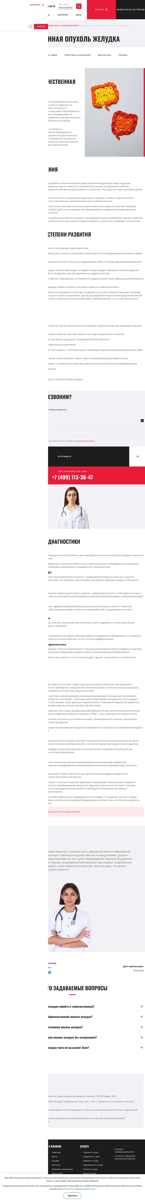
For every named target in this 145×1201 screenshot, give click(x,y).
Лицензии (56, 1152)
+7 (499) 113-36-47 (44, 7)
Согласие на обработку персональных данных (125, 1157)
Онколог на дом (90, 1169)
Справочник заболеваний (61, 25)
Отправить (93, 456)
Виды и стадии (49, 54)
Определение (11, 54)
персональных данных (85, 441)
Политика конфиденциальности (124, 1150)
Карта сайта (57, 1173)
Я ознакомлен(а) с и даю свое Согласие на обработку (48, 441)
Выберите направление (14, 414)
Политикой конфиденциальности (33, 441)
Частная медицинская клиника (21, 25)
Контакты (63, 15)
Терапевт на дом (90, 1152)
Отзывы (46, 15)
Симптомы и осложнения (77, 54)
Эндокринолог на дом (93, 1165)
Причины (30, 54)
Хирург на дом (89, 1173)
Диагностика (104, 54)
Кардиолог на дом (91, 1156)
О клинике (8, 15)
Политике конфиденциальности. (80, 1188)
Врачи (28, 15)
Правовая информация (62, 1169)
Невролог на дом (90, 1160)
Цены (78, 15)
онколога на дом (42, 811)
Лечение (122, 54)
